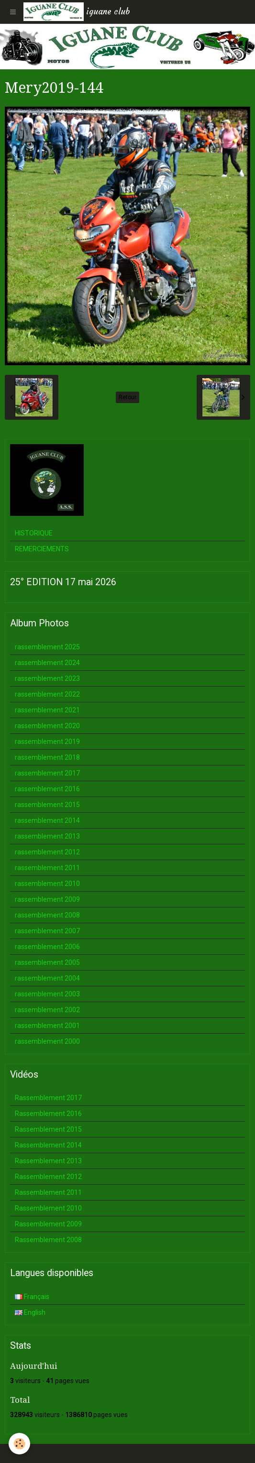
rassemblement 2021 (47, 710)
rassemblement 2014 (47, 820)
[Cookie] (19, 1443)
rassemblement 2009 (47, 899)
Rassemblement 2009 (48, 1224)
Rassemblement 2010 (48, 1208)
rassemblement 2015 (47, 804)
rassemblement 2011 (47, 868)
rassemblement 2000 (47, 1041)
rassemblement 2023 (47, 678)
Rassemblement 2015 (48, 1129)
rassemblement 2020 (47, 726)
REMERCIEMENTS (42, 549)
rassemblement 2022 (47, 694)
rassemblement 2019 (47, 741)
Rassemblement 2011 (48, 1192)
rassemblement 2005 (47, 962)
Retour (127, 397)
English (30, 1312)
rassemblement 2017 (47, 773)
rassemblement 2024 (47, 662)
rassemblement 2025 (47, 647)
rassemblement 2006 (47, 946)
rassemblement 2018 (47, 757)
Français (32, 1296)
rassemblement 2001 (47, 1025)
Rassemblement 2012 (48, 1176)
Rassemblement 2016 (48, 1113)
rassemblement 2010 (47, 883)
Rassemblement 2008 (48, 1240)
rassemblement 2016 (47, 789)
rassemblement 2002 (47, 1010)
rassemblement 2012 (47, 852)
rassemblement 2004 (47, 978)
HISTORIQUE (34, 533)
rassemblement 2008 (47, 915)
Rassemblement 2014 (48, 1145)
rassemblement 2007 (47, 931)
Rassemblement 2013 (48, 1161)
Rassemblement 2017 (48, 1098)
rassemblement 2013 (47, 836)
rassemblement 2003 (47, 994)
